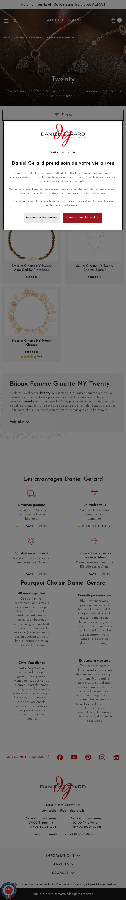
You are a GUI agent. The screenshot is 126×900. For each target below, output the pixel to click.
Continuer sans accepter (62, 152)
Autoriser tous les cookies (82, 217)
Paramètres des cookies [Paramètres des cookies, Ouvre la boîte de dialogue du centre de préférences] (42, 217)
